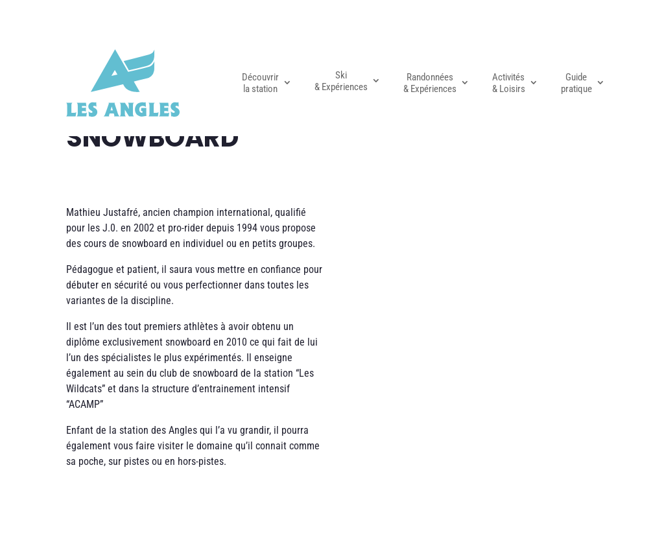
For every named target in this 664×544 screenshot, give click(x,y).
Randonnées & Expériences (429, 83)
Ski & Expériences (341, 81)
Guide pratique (576, 83)
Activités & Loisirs (508, 83)
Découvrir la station (260, 83)
